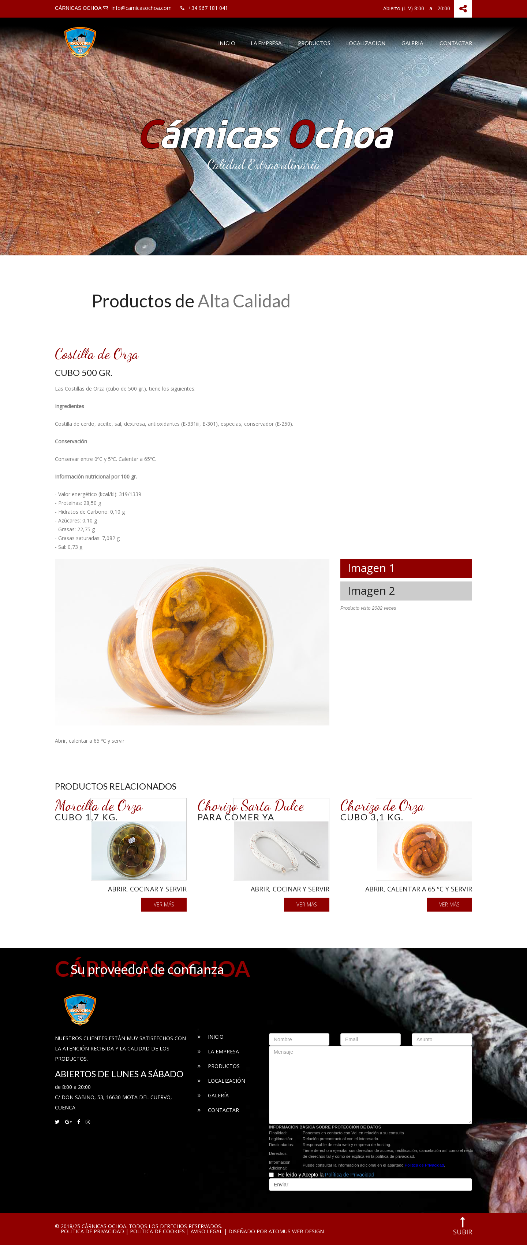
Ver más (164, 904)
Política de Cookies (157, 1231)
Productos (314, 43)
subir (462, 1226)
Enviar (281, 1184)
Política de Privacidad (424, 1165)
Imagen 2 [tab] (371, 590)
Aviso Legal (207, 1231)
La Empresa (266, 43)
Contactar (456, 43)
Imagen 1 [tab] (371, 567)
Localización (366, 43)
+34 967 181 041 (204, 7)
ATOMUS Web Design (296, 1231)
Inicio (226, 43)
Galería (412, 43)
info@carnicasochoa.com (137, 7)
